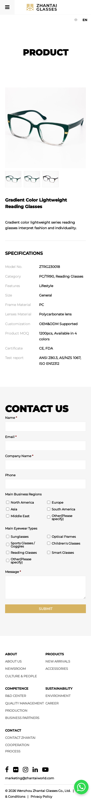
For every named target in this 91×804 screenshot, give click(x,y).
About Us (13, 661)
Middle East (20, 516)
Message (13, 571)
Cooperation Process (17, 748)
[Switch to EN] (85, 20)
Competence (16, 688)
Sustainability (59, 688)
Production (16, 710)
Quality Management (24, 703)
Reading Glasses (24, 552)
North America (22, 502)
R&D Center (15, 696)
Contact (13, 730)
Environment (57, 696)
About (11, 654)
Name (11, 417)
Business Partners (22, 718)
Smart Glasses (63, 552)
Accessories (56, 669)
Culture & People (21, 676)
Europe (57, 502)
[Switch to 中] (76, 20)
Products (54, 654)
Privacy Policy (41, 796)
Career (51, 703)
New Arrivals (57, 661)
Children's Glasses (66, 543)
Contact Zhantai (20, 738)
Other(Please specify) (62, 517)
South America (63, 509)
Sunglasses (19, 536)
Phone (10, 475)
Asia (14, 509)
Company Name (19, 456)
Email (11, 436)
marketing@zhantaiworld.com (29, 778)
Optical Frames (64, 536)
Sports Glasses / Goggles (23, 545)
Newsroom (15, 669)
